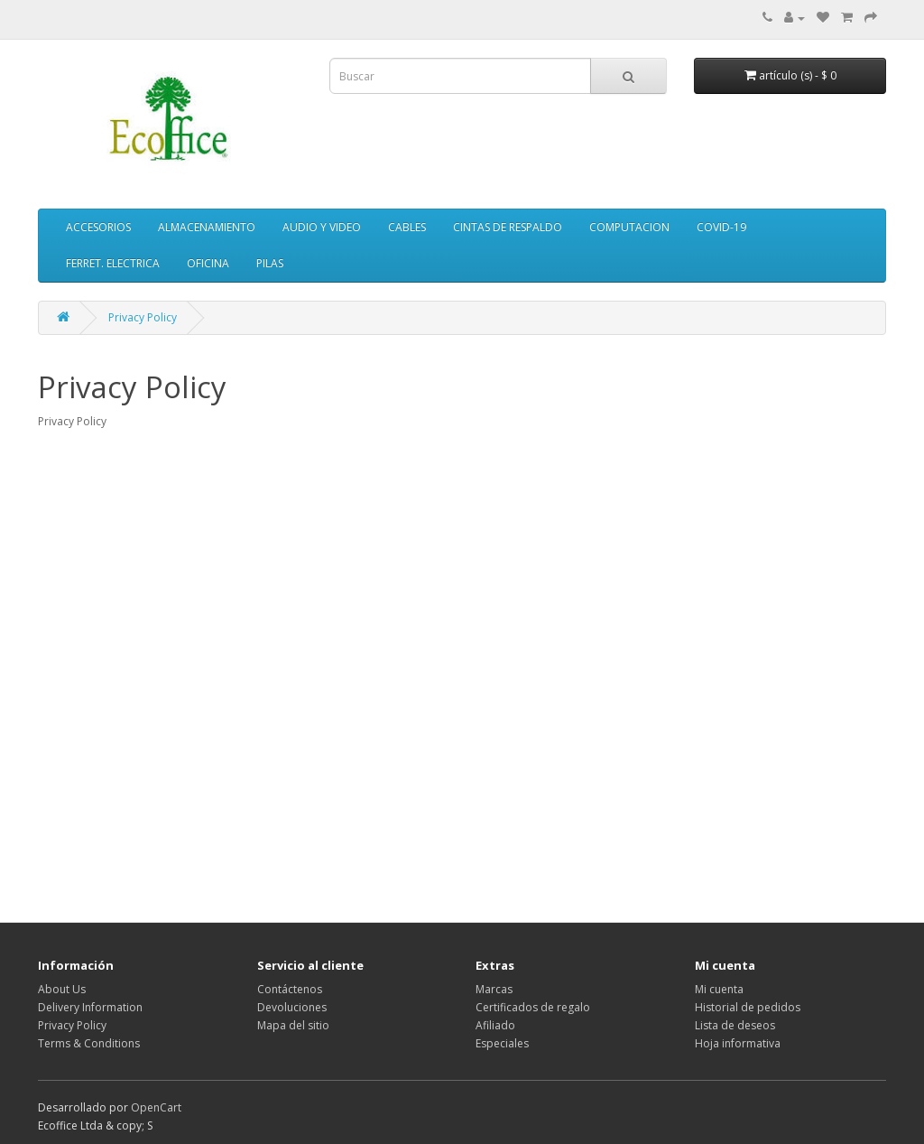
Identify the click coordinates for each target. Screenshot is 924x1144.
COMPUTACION (629, 227)
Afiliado (495, 1025)
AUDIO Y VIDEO (321, 227)
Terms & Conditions (89, 1043)
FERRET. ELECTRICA (113, 263)
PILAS (269, 263)
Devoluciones (292, 1007)
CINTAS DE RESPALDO (507, 227)
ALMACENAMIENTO (206, 227)
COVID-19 (721, 227)
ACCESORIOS (98, 227)
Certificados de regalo (533, 1007)
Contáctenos (289, 989)
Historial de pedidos (747, 1007)
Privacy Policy (142, 317)
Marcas (494, 989)
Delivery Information (90, 1007)
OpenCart (156, 1107)
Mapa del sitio (293, 1025)
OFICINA (208, 263)
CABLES (407, 227)
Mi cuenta (719, 989)
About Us (62, 989)
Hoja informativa (738, 1043)
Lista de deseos (735, 1025)
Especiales (502, 1043)
